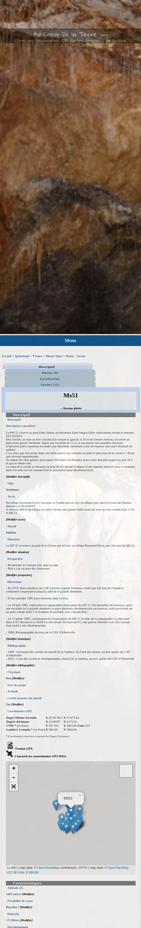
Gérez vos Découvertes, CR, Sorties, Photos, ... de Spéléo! (70, 40)
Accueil (6, 356)
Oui (8, 704)
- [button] (14, 777)
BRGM (33, 872)
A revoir (13, 691)
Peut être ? (12, 907)
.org (103, 34)
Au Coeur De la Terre (65, 34)
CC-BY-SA (16, 872)
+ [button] (14, 769)
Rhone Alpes (54, 356)
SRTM (82, 867)
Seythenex (12, 489)
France (37, 356)
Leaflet (12, 867)
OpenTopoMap (118, 867)
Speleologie (22, 356)
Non (8, 678)
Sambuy (11, 532)
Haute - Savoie (75, 356)
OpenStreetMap (48, 867)
